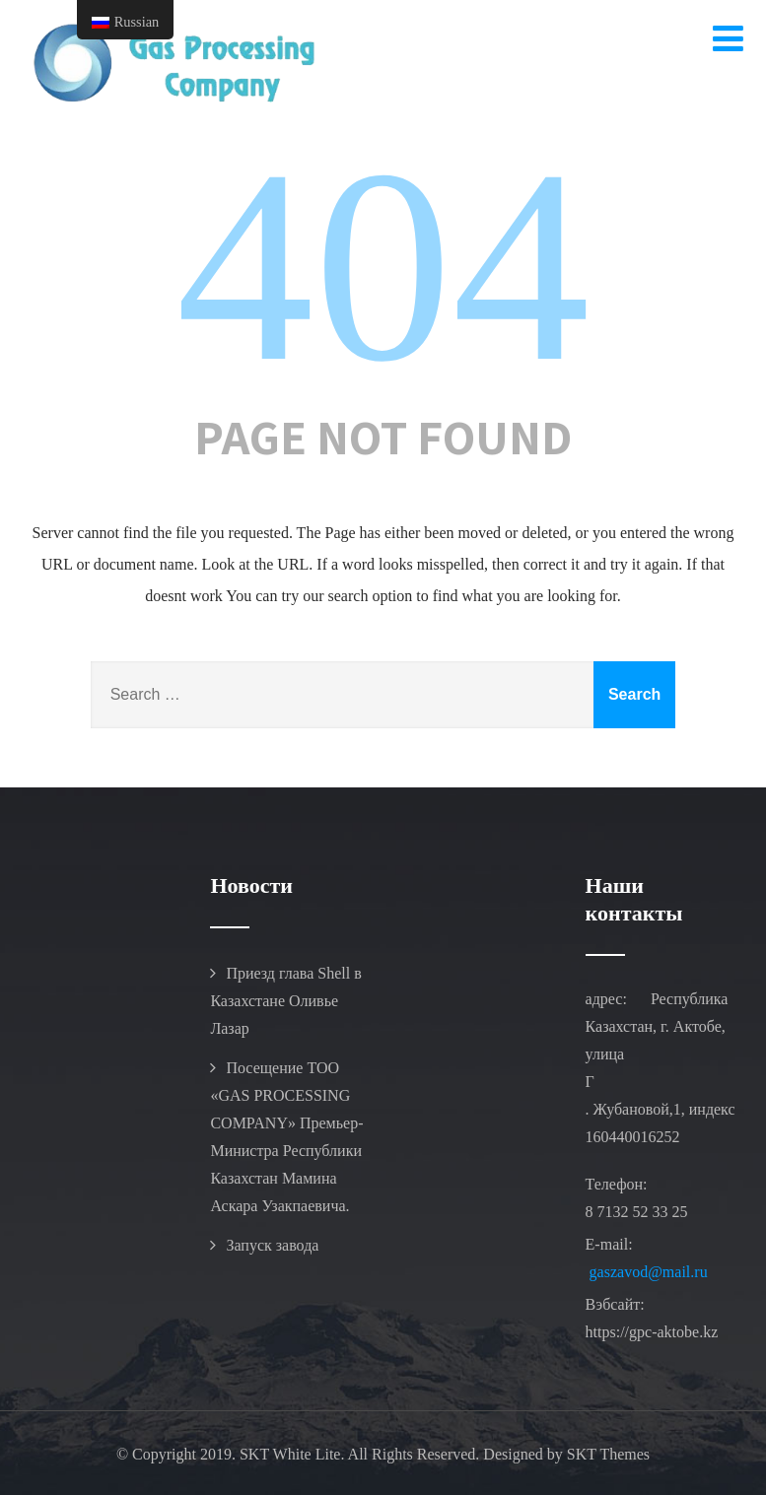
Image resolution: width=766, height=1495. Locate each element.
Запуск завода (272, 1245)
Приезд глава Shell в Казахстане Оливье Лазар (285, 1001)
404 (383, 265)
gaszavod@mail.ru (649, 1271)
